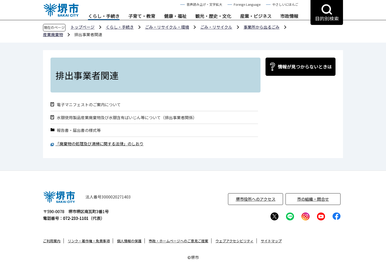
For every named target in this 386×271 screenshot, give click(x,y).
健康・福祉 (175, 16)
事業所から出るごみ (262, 27)
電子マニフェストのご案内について (89, 104)
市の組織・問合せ (313, 199)
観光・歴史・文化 (213, 16)
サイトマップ (271, 240)
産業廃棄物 (53, 34)
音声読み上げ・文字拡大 (204, 4)
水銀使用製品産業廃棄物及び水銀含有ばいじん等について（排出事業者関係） (127, 117)
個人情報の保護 (129, 240)
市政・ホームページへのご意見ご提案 (178, 240)
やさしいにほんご (285, 4)
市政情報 (289, 16)
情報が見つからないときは (305, 66)
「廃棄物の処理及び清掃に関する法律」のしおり (100, 144)
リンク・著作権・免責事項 (89, 240)
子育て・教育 (141, 16)
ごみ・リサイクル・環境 (167, 27)
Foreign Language (247, 4)
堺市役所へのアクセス (256, 199)
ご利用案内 (51, 240)
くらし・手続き (104, 16)
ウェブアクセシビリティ (235, 240)
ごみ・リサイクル (216, 27)
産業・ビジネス (256, 16)
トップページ (82, 27)
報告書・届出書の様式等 (79, 130)
